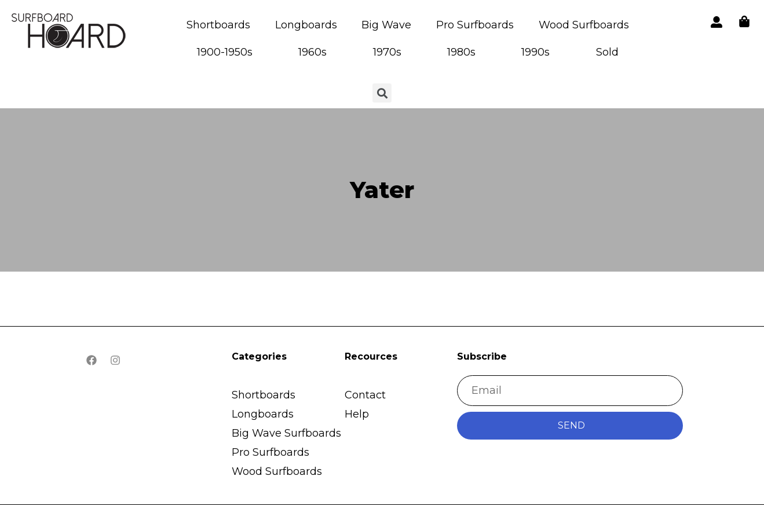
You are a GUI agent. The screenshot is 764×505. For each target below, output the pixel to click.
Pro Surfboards (475, 25)
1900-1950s (225, 52)
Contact (365, 395)
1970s (387, 52)
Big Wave (386, 25)
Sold (607, 52)
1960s (312, 52)
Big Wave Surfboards (286, 433)
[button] (69, 33)
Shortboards (218, 25)
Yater (382, 189)
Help (357, 414)
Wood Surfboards (584, 25)
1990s (535, 52)
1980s (461, 52)
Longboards (306, 25)
